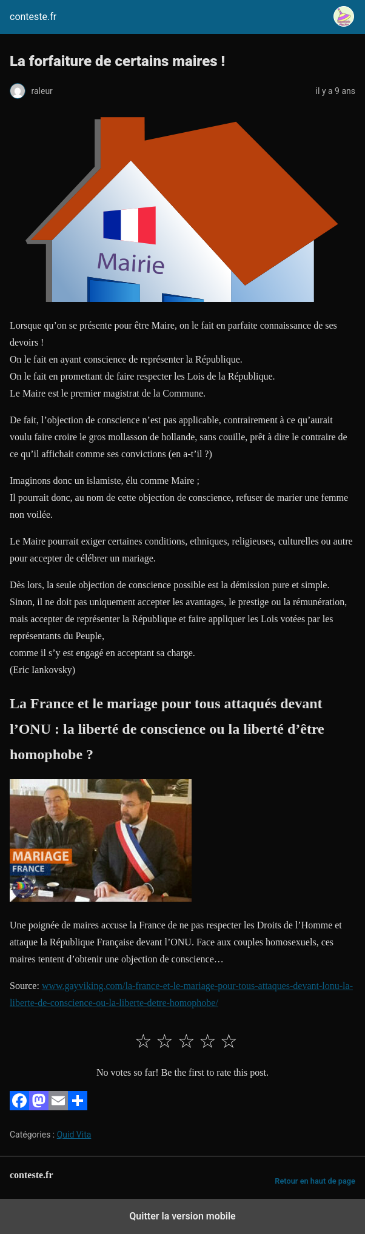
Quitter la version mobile (182, 1216)
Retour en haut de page (315, 1180)
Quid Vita (74, 1134)
